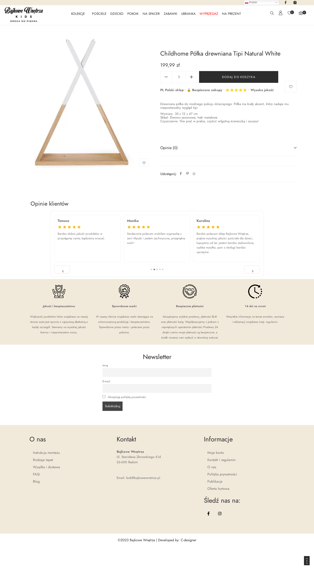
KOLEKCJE (78, 13)
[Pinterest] (187, 174)
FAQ (36, 474)
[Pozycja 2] (154, 269)
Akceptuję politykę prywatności (127, 397)
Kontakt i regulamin (221, 459)
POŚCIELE (99, 13)
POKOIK (133, 13)
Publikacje (214, 481)
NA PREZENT (231, 13)
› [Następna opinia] (253, 270)
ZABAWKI (170, 13)
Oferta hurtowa (218, 488)
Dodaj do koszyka (238, 77)
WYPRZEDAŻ (209, 13)
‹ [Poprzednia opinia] (63, 270)
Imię (105, 365)
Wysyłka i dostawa (46, 467)
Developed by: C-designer (177, 540)
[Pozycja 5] (163, 269)
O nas (211, 467)
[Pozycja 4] (160, 269)
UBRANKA (188, 13)
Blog (36, 481)
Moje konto (215, 452)
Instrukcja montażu (46, 452)
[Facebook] (180, 174)
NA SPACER (151, 13)
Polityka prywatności (222, 474)
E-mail (106, 381)
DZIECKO (116, 13)
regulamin (272, 322)
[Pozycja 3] (157, 269)
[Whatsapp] (194, 174)
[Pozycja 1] (151, 269)
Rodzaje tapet (43, 459)
